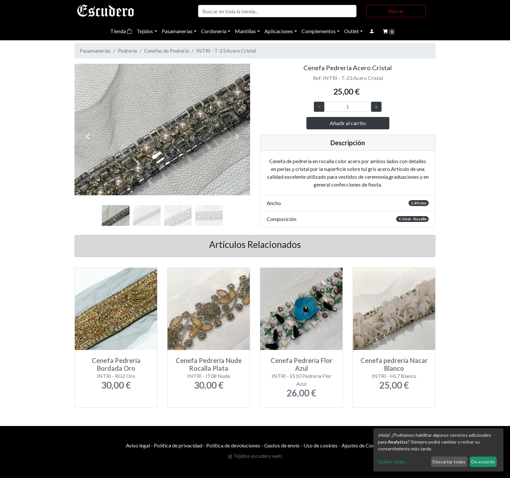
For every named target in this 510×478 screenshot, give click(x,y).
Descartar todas (449, 461)
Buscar (396, 11)
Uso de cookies (320, 445)
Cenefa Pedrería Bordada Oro (116, 364)
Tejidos (145, 31)
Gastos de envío (282, 445)
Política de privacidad (178, 445)
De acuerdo (483, 461)
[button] (87, 136)
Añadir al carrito (348, 123)
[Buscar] (277, 11)
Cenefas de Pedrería (166, 50)
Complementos (319, 31)
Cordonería (213, 31)
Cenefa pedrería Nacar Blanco (394, 364)
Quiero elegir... (392, 461)
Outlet (351, 31)
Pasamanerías (177, 31)
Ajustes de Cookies (363, 445)
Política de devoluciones (233, 445)
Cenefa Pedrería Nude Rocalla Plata (209, 364)
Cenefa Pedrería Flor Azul (301, 364)
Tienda (121, 31)
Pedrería (127, 50)
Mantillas (245, 31)
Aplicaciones (278, 31)
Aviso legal (138, 445)
